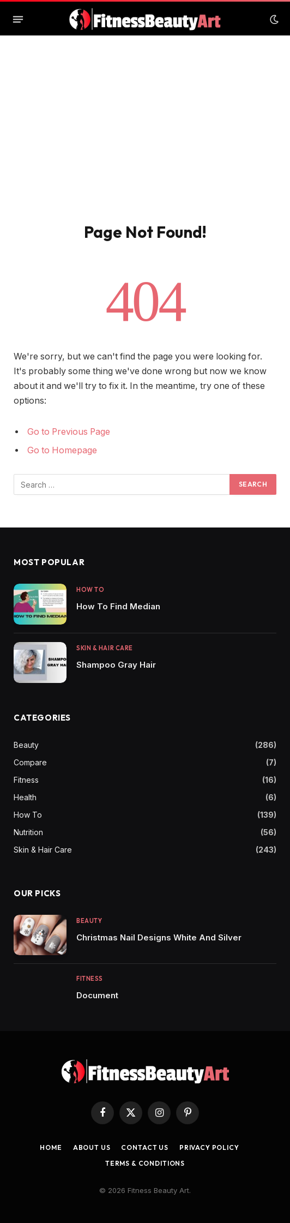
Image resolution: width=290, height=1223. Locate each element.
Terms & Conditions (145, 1163)
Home (51, 1147)
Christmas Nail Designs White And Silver (158, 937)
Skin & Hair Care (43, 849)
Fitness (26, 779)
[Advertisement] (145, 140)
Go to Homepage (62, 450)
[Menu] (18, 19)
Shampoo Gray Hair (116, 665)
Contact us (144, 1147)
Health (25, 797)
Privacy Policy (209, 1147)
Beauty (26, 745)
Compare (30, 762)
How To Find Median (118, 606)
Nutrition (28, 832)
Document (97, 995)
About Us (92, 1147)
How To (28, 814)
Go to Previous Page (68, 432)
